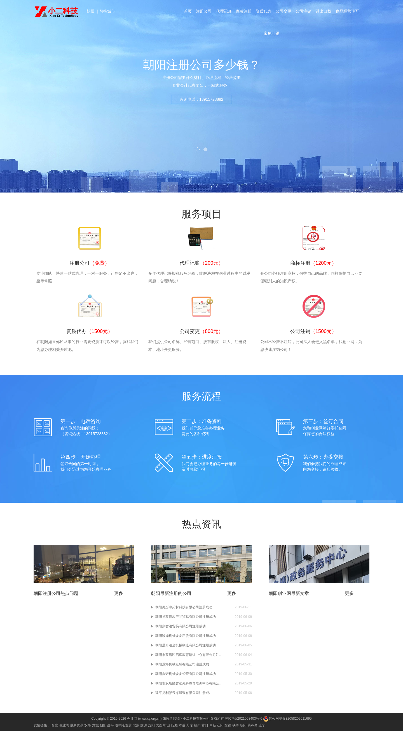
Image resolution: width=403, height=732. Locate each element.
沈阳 (151, 726)
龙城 (95, 726)
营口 (205, 726)
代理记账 (223, 12)
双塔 (87, 726)
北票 (136, 726)
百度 (54, 726)
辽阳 (220, 726)
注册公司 (203, 12)
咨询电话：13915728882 (201, 107)
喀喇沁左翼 (123, 726)
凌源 (143, 726)
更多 (118, 594)
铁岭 (235, 726)
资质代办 (263, 12)
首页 (187, 12)
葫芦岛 (252, 726)
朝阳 (90, 11)
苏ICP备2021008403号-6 (243, 720)
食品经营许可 (348, 12)
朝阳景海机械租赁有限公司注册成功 (182, 665)
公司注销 (304, 12)
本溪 (182, 726)
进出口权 (324, 12)
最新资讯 (76, 726)
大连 (159, 726)
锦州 (197, 726)
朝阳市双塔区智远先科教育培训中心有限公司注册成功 (188, 684)
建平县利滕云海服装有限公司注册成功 (183, 694)
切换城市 (107, 11)
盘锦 (227, 726)
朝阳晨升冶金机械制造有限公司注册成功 (185, 646)
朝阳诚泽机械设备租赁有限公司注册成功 (185, 637)
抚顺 (174, 726)
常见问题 (271, 34)
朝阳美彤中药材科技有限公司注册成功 (183, 608)
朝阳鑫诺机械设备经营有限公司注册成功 (185, 675)
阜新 (212, 726)
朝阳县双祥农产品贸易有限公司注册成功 (185, 618)
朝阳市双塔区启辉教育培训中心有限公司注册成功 (188, 656)
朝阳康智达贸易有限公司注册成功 (180, 627)
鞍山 (166, 726)
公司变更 (284, 12)
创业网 (64, 726)
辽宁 (262, 726)
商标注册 (243, 12)
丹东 (189, 726)
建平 (110, 726)
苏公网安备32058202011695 (287, 720)
